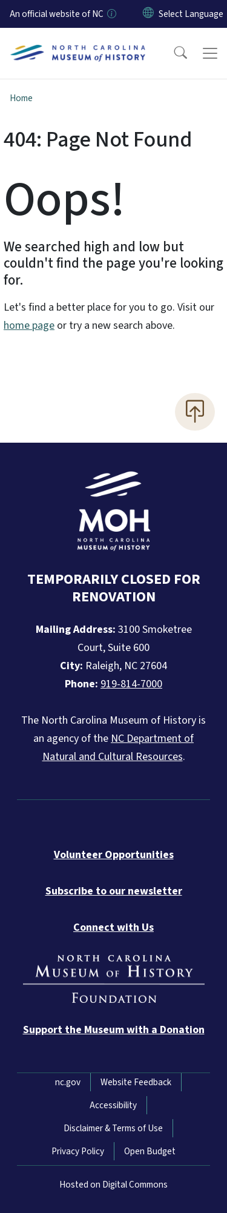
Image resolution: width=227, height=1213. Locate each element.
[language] (191, 14)
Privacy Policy (77, 1151)
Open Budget (150, 1151)
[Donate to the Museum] (114, 1029)
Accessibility (113, 1105)
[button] (172, 53)
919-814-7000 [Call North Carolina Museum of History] (131, 684)
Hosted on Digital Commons (113, 1184)
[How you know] (110, 14)
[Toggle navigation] (210, 53)
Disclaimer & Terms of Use (113, 1128)
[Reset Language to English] (148, 14)
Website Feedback (135, 1082)
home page (29, 325)
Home (21, 98)
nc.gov (68, 1082)
